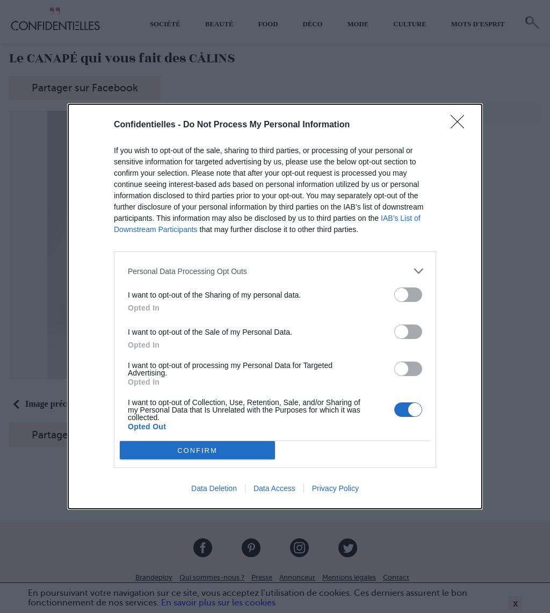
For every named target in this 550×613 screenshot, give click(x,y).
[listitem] (275, 271)
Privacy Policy (335, 488)
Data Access (274, 488)
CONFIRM (197, 450)
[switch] (408, 294)
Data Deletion (214, 488)
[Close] (461, 125)
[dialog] (275, 306)
